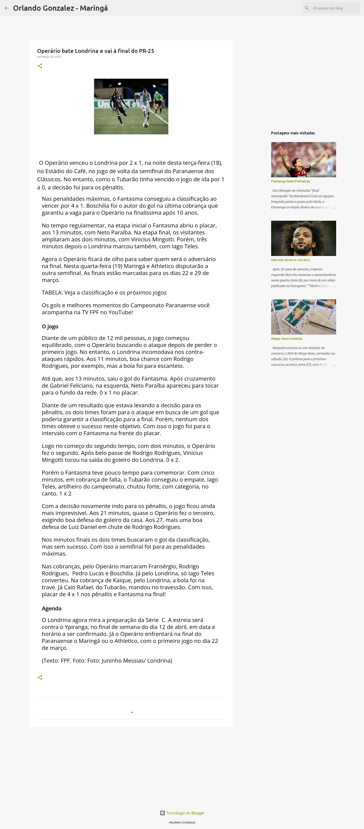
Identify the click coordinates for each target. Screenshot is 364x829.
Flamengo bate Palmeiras (290, 181)
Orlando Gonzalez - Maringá (60, 8)
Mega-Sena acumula (286, 338)
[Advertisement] (131, 766)
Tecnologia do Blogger (182, 813)
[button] (40, 66)
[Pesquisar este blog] (336, 8)
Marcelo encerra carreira (290, 260)
